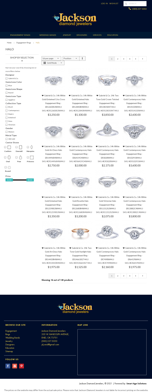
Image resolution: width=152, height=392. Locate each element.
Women (9, 132)
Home (9, 43)
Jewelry (67, 35)
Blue (8, 86)
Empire (9, 114)
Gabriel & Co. (11, 78)
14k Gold (10, 139)
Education (9, 348)
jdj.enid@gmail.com (50, 345)
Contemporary (12, 110)
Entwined (10, 118)
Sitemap (9, 351)
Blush (9, 107)
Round (9, 93)
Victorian (10, 125)
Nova (8, 121)
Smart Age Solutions (136, 384)
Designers (82, 35)
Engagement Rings (20, 35)
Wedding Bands (47, 35)
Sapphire (10, 100)
